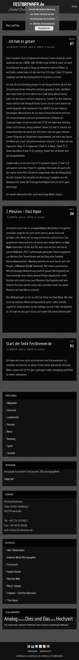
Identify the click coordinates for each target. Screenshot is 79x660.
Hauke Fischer (14, 571)
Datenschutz (45, 651)
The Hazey (12, 600)
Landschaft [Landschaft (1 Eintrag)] (22, 625)
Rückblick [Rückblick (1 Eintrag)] (45, 625)
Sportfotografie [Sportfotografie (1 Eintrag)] (55, 625)
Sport (10, 446)
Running (11, 439)
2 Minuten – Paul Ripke (23, 211)
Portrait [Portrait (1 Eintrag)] (38, 625)
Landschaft (13, 417)
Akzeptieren (44, 28)
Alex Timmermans (15, 550)
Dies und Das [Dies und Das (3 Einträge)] (37, 618)
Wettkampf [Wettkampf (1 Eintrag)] (64, 625)
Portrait (11, 424)
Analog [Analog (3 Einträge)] (11, 618)
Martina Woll (13, 578)
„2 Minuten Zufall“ (23, 266)
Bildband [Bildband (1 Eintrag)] (21, 620)
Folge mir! (9, 479)
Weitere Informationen (44, 23)
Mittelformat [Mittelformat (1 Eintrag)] (30, 625)
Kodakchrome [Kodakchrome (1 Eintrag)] (12, 625)
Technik (23, 47)
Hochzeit (11, 410)
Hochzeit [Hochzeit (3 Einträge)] (64, 618)
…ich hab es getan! (20, 41)
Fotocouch (12, 564)
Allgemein (12, 47)
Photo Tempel (14, 586)
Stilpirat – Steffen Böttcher (21, 593)
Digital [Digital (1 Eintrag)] (53, 620)
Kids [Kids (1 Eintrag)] (5, 625)
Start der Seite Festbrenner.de (29, 343)
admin (40, 47)
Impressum (32, 651)
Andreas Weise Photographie (21, 557)
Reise (9, 431)
